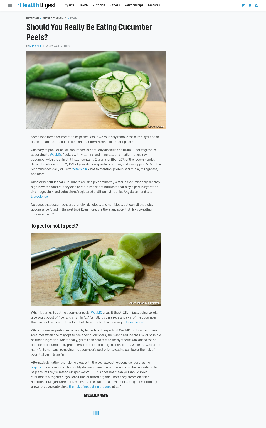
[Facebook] (237, 6)
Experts (68, 5)
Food (73, 18)
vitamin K (80, 169)
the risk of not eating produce (90, 386)
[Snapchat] (250, 6)
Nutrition (98, 5)
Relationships (133, 5)
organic (36, 367)
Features (154, 5)
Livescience (39, 196)
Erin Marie (35, 46)
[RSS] (256, 6)
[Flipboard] (243, 6)
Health (83, 5)
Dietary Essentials (54, 18)
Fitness (115, 5)
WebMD (55, 154)
